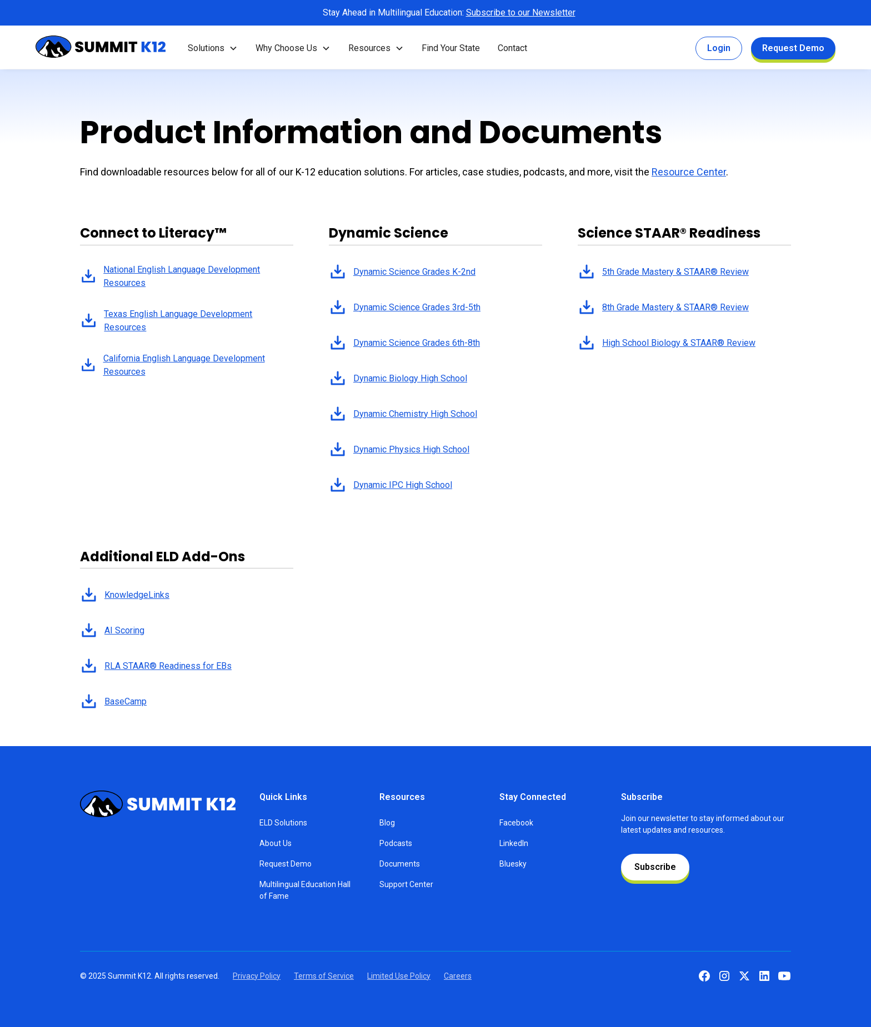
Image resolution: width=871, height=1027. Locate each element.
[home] (101, 49)
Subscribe (655, 867)
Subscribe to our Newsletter (520, 12)
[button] (213, 48)
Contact (512, 48)
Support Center (406, 884)
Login (718, 48)
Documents (399, 863)
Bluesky (513, 863)
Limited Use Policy (399, 975)
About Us (275, 843)
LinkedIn (513, 843)
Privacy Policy (257, 975)
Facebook (516, 822)
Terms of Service (324, 975)
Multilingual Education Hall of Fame (305, 890)
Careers (458, 975)
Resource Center (689, 172)
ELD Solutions (283, 822)
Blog (387, 822)
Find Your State (451, 48)
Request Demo (793, 48)
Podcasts (395, 843)
